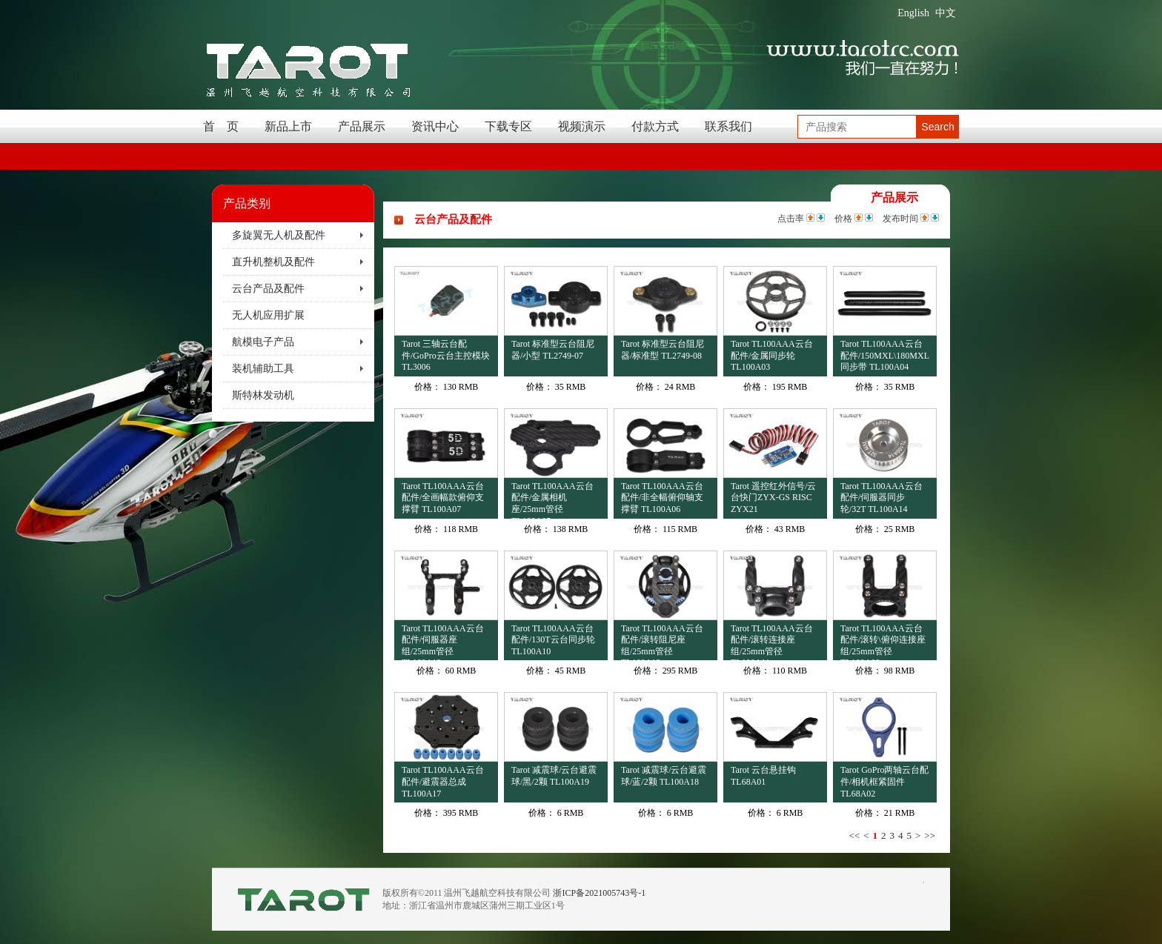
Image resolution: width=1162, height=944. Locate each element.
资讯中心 (435, 126)
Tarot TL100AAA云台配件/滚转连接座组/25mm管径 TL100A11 (772, 642)
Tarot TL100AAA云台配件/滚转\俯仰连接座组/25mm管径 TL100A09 (883, 642)
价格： (427, 387)
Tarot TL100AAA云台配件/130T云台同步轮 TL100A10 (553, 640)
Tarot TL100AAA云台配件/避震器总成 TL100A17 (443, 781)
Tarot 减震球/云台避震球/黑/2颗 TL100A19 (554, 776)
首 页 (221, 126)
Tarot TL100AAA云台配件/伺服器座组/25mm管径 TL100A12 (443, 642)
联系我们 (728, 126)
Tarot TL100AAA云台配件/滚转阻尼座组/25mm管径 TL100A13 (662, 642)
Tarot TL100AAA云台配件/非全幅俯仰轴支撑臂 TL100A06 (662, 497)
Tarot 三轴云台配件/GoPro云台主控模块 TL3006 (446, 355)
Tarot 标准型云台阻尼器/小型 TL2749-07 (552, 350)
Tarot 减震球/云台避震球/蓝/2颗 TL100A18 (663, 776)
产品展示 (361, 126)
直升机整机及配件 (273, 261)
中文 (945, 13)
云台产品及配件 (268, 288)
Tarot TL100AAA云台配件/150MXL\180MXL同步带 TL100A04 (884, 355)
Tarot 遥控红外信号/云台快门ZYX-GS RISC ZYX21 (773, 497)
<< (854, 835)
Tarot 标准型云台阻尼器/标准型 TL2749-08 (662, 350)
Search (937, 127)
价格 (843, 218)
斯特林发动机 (263, 395)
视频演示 (581, 126)
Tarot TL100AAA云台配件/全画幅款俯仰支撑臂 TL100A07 (443, 497)
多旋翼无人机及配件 (278, 235)
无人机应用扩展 (268, 315)
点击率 (790, 218)
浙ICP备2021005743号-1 (599, 893)
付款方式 (655, 126)
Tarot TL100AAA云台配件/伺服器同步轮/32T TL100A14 (881, 497)
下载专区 (508, 126)
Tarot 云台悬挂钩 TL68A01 (763, 776)
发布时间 (900, 218)
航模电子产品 (263, 342)
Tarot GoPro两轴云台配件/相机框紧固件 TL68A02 (884, 781)
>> (929, 835)
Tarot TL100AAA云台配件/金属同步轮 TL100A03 (772, 355)
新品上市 (288, 126)
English (913, 13)
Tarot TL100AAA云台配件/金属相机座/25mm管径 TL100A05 (552, 500)
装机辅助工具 (263, 368)
